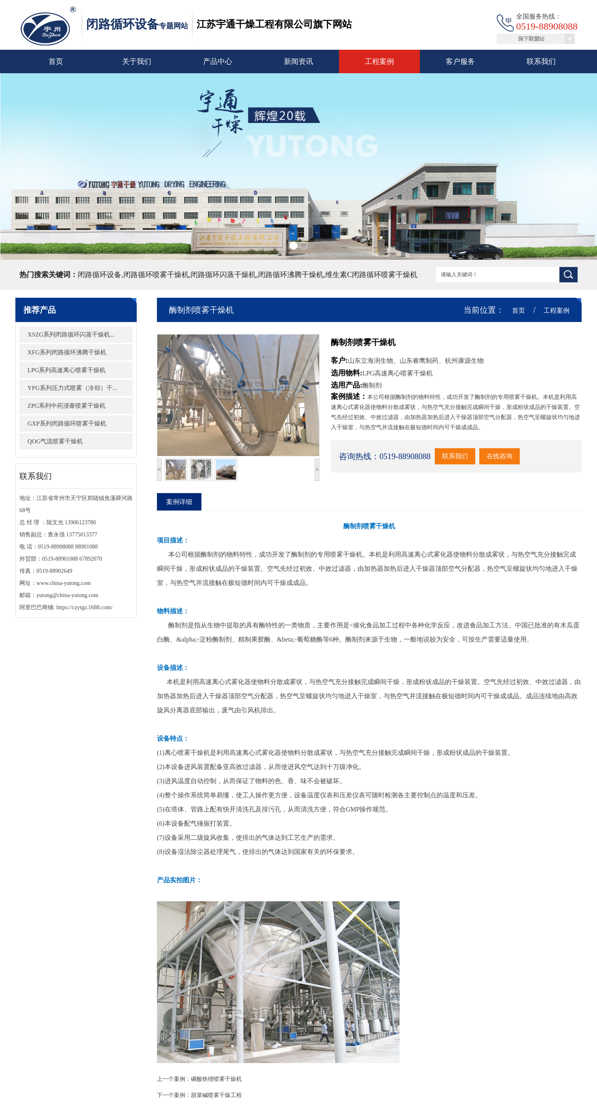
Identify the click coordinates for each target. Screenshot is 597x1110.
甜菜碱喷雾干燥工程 (227, 1095)
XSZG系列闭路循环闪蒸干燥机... (59, 334)
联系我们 (541, 61)
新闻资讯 (298, 61)
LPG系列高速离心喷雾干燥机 (55, 370)
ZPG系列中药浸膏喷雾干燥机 (55, 405)
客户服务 (460, 61)
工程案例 (379, 61)
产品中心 (217, 61)
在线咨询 (511, 456)
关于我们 (136, 61)
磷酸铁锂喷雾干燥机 (227, 1079)
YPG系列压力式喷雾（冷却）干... (61, 388)
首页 (56, 61)
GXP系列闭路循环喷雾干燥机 (55, 423)
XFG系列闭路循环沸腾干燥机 (55, 352)
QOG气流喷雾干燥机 (44, 441)
